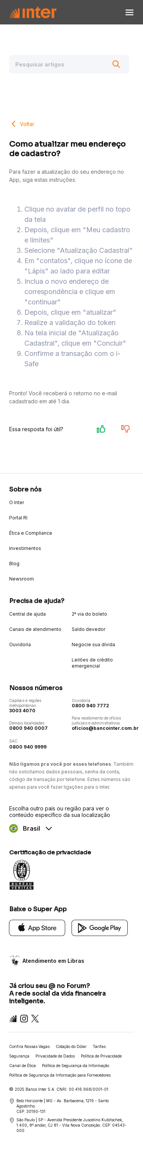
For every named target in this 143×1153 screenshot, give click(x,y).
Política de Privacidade (101, 1056)
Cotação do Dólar (71, 1046)
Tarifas (99, 1046)
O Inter (16, 502)
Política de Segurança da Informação (75, 1065)
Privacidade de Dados (55, 1056)
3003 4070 (22, 710)
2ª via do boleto (89, 614)
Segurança (19, 1056)
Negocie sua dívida (93, 644)
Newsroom (21, 579)
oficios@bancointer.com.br (105, 728)
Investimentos (25, 548)
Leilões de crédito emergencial (92, 663)
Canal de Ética (22, 1065)
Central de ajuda (27, 614)
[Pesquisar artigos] (69, 64)
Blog (14, 563)
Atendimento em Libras (53, 960)
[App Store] (37, 927)
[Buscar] (116, 64)
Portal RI (18, 518)
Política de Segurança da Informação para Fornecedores (60, 1075)
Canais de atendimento (35, 629)
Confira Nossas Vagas (29, 1046)
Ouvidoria (20, 644)
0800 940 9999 (28, 747)
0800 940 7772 (90, 705)
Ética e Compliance (30, 533)
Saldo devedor (88, 629)
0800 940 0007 (28, 728)
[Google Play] (100, 927)
